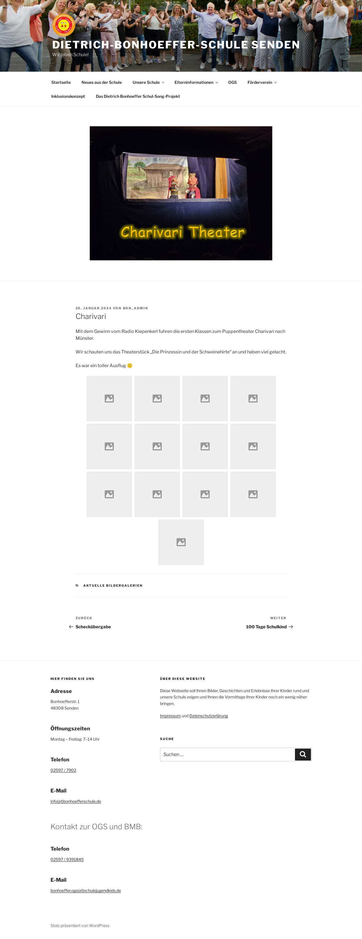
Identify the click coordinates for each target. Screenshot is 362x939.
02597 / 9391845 (67, 859)
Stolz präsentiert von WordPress (80, 925)
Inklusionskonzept (68, 96)
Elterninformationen (197, 82)
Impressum (170, 715)
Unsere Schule (149, 82)
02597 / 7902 (63, 770)
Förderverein (263, 82)
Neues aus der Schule (102, 82)
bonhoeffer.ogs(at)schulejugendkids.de (85, 890)
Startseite (61, 82)
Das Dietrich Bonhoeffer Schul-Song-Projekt (138, 96)
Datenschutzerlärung (208, 715)
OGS (232, 82)
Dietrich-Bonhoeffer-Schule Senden (176, 44)
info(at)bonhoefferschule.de (75, 801)
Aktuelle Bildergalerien (113, 586)
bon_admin (135, 308)
